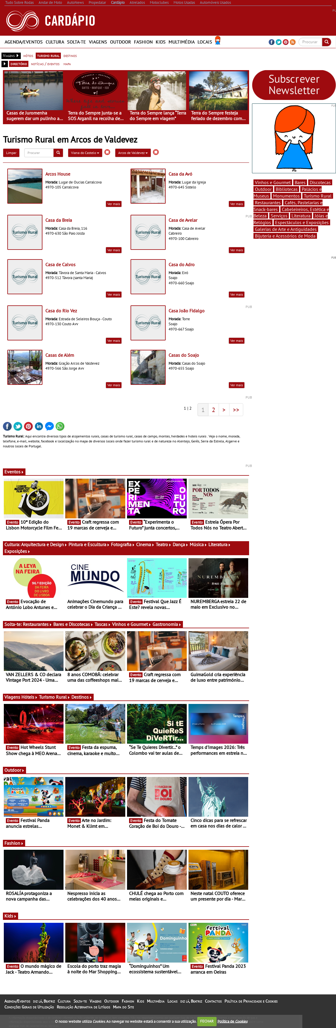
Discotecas (320, 182)
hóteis (28, 55)
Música (198, 544)
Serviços (279, 216)
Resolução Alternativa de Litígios (83, 1007)
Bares (300, 182)
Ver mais (113, 204)
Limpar (11, 152)
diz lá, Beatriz (44, 1001)
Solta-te (76, 42)
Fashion (143, 42)
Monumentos (286, 196)
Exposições (17, 551)
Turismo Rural (54, 697)
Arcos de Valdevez (133, 152)
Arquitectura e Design (44, 544)
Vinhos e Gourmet (131, 624)
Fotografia (123, 544)
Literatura (219, 544)
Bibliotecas (287, 189)
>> (236, 410)
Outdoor (120, 42)
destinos (70, 55)
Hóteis (29, 697)
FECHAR (207, 1021)
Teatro (164, 544)
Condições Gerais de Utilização (29, 1007)
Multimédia (182, 42)
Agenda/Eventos (24, 42)
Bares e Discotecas (73, 624)
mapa (67, 63)
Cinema (145, 544)
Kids (161, 42)
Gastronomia (166, 624)
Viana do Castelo (85, 152)
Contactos (213, 1001)
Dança (180, 544)
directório (19, 63)
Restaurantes (37, 624)
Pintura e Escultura (89, 544)
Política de (232, 1021)
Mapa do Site (123, 1007)
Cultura (55, 42)
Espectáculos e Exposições (302, 222)
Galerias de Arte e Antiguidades (286, 229)
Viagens (98, 42)
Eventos (14, 472)
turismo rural (48, 55)
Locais (205, 42)
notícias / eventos (45, 63)
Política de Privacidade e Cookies (250, 1001)
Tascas (103, 624)
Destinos (81, 697)
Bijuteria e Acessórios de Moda (285, 236)
